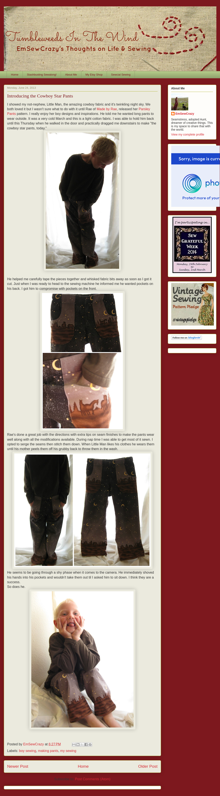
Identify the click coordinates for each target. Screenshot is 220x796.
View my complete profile (187, 134)
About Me (71, 74)
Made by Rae (107, 109)
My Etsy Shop (93, 74)
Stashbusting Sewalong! (41, 74)
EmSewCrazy (184, 113)
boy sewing (27, 751)
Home (15, 74)
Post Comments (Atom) (92, 779)
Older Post (148, 766)
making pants (48, 751)
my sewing (68, 751)
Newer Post (17, 766)
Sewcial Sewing (121, 74)
